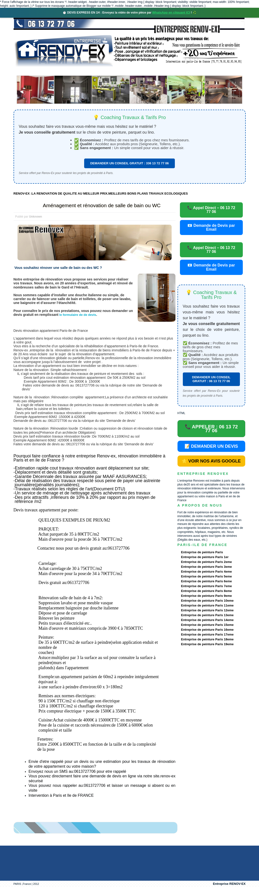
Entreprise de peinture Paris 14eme (207, 620)
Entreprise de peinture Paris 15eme (207, 625)
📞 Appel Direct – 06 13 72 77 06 (211, 210)
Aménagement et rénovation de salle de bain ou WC (102, 205)
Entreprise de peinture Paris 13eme (207, 615)
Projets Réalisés (122, 71)
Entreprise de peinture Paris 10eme (207, 600)
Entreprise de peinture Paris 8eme (206, 591)
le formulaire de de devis (77, 315)
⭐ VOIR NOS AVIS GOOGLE (211, 461)
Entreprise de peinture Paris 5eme (206, 576)
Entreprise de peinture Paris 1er (205, 557)
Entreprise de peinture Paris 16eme (207, 629)
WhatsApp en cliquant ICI (171, 12)
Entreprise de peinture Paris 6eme (206, 581)
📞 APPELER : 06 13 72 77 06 (211, 428)
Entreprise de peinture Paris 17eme (207, 634)
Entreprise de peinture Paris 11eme (207, 605)
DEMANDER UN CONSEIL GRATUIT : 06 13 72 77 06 (211, 379)
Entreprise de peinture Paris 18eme (207, 639)
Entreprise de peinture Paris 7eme (206, 586)
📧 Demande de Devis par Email (211, 227)
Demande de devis (165, 71)
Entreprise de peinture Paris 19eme (207, 644)
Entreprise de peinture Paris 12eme (207, 610)
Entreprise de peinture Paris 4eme (206, 571)
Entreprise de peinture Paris (202, 552)
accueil (26, 71)
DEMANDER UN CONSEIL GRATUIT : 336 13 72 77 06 (129, 163)
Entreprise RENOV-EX (229, 884)
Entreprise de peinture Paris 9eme (206, 596)
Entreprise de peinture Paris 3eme (206, 567)
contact (200, 71)
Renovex (52, 71)
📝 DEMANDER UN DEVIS (211, 446)
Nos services (83, 71)
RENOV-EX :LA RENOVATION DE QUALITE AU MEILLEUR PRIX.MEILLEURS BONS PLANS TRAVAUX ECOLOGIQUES (101, 193)
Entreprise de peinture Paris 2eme (206, 562)
